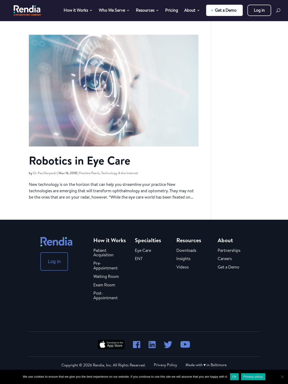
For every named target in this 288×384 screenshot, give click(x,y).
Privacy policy (253, 376)
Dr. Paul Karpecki (45, 173)
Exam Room (104, 285)
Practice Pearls (89, 173)
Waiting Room (106, 276)
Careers (225, 258)
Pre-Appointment (105, 266)
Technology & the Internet (119, 173)
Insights (183, 258)
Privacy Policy (165, 364)
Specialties (148, 240)
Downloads (186, 250)
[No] (282, 376)
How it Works (76, 11)
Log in (259, 10)
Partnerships (229, 250)
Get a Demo (225, 10)
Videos (182, 267)
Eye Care (143, 250)
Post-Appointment (105, 296)
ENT (139, 258)
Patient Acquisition (103, 253)
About (189, 11)
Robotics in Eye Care (79, 160)
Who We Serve (112, 11)
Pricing (171, 11)
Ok (234, 376)
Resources (145, 11)
